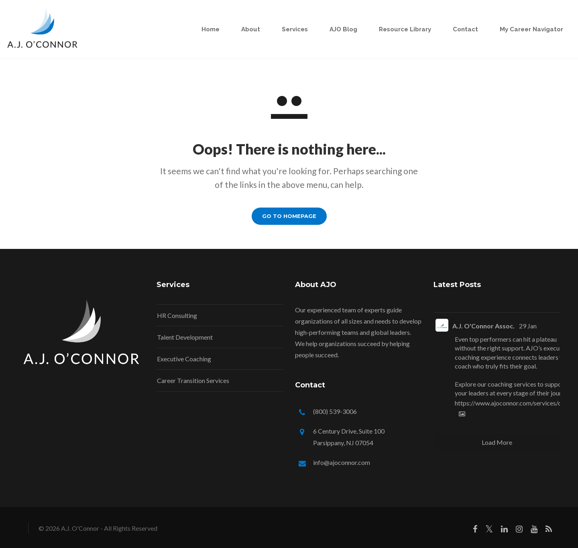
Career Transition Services (193, 380)
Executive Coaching (184, 359)
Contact (457, 29)
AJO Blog (335, 29)
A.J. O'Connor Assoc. (483, 326)
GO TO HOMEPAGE (289, 216)
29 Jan (528, 326)
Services (287, 29)
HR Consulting (177, 315)
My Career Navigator (523, 29)
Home (202, 29)
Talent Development (185, 337)
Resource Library (397, 29)
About (242, 29)
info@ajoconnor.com (341, 462)
